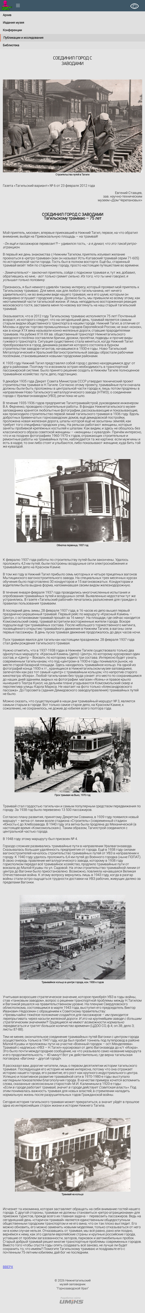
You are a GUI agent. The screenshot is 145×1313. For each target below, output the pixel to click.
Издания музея (13, 22)
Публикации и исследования (23, 37)
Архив (7, 15)
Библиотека (11, 45)
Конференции (12, 30)
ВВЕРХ (8, 1267)
